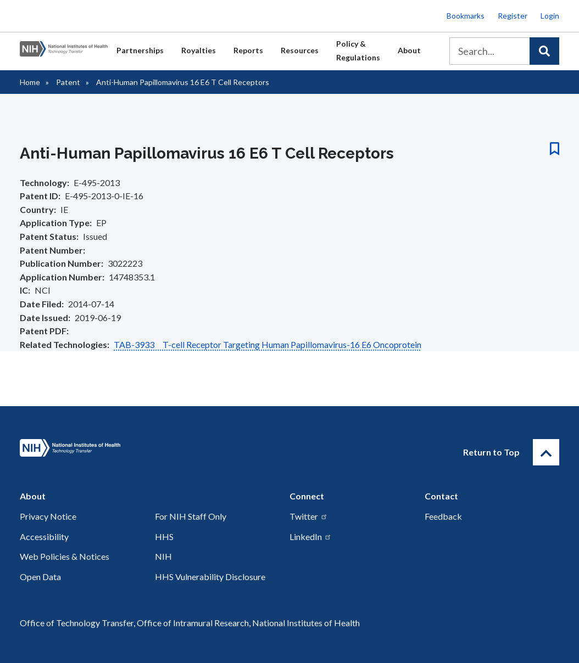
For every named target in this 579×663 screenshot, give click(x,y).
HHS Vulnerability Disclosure (210, 576)
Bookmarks (466, 15)
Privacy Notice (48, 516)
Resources (300, 50)
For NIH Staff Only (190, 516)
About (409, 50)
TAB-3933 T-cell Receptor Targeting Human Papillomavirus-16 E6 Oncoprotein (267, 344)
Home (30, 82)
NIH (163, 556)
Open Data (40, 576)
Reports (248, 50)
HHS (164, 536)
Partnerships (140, 50)
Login (550, 15)
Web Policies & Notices (64, 556)
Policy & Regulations (358, 50)
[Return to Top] (546, 452)
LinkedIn (311, 536)
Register (512, 15)
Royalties (198, 50)
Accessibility (44, 536)
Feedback (443, 516)
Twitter (309, 516)
